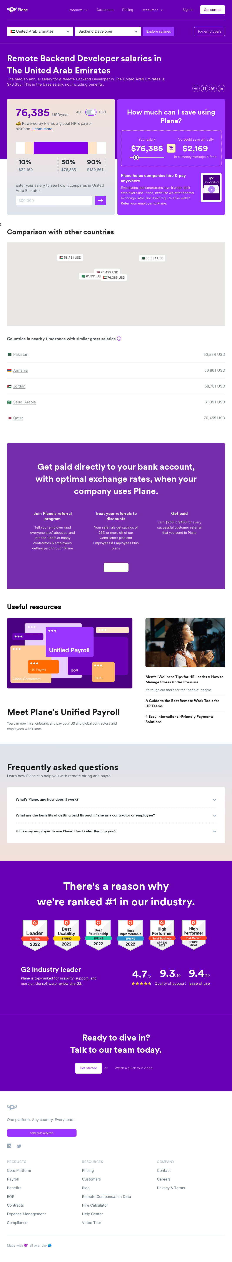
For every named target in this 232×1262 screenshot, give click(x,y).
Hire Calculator (95, 1205)
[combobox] (11, 31)
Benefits (14, 1188)
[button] (116, 280)
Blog (86, 1188)
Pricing (127, 10)
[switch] (91, 112)
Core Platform (19, 1170)
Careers (164, 1179)
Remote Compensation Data (106, 1196)
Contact (164, 1170)
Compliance (17, 1222)
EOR (10, 1196)
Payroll (13, 1179)
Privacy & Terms (171, 1188)
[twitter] (213, 88)
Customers (105, 10)
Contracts (15, 1205)
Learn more (42, 129)
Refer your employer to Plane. (144, 203)
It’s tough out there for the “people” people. (178, 690)
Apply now (116, 569)
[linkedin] (221, 88)
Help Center (92, 1214)
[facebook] (204, 88)
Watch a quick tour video (133, 1068)
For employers (209, 31)
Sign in (188, 10)
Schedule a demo (41, 1133)
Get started (212, 10)
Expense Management (26, 1214)
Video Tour (91, 1222)
